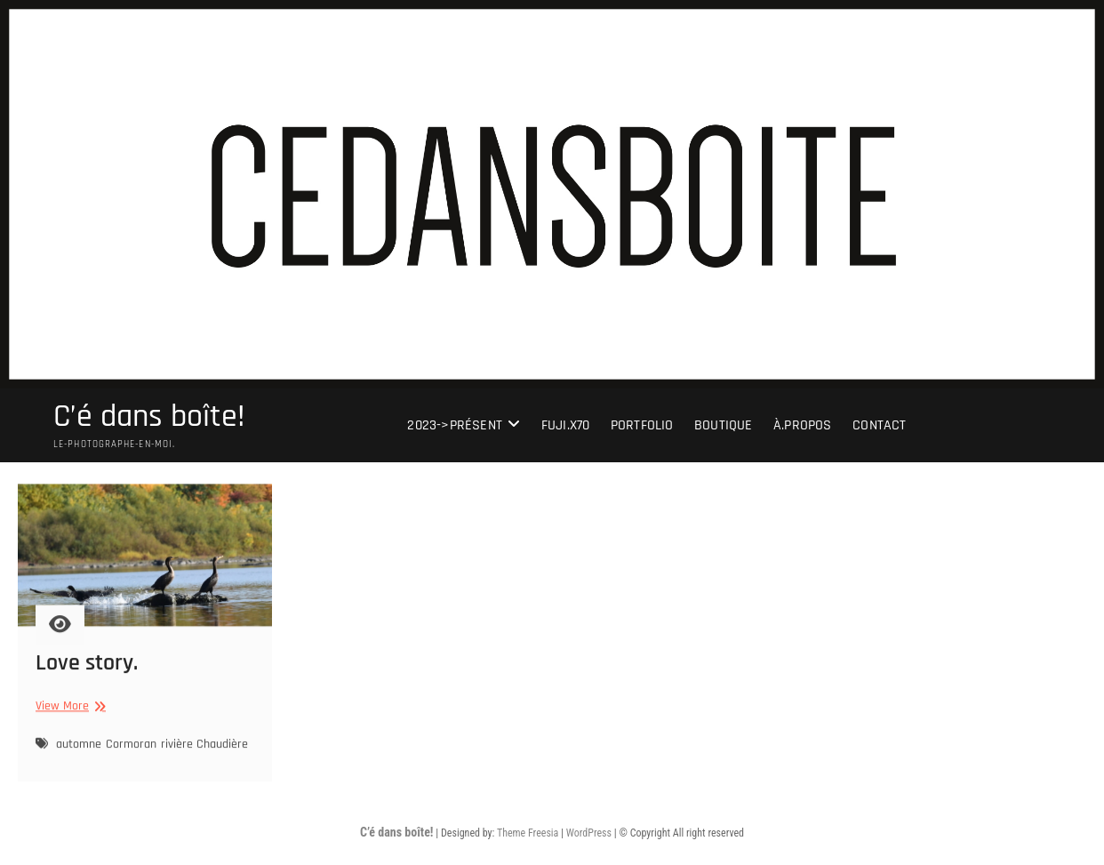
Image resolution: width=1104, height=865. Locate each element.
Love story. (87, 668)
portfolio (642, 425)
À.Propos (802, 425)
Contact (879, 425)
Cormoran (131, 749)
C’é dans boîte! (149, 417)
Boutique (723, 425)
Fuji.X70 (565, 425)
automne (78, 749)
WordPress (589, 833)
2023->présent (454, 425)
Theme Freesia (527, 833)
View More (68, 711)
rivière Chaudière (204, 749)
